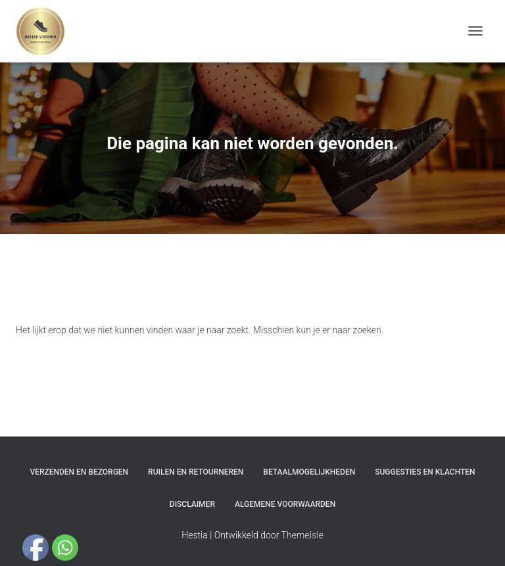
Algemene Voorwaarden (285, 504)
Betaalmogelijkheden (309, 472)
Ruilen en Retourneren (195, 472)
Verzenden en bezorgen (79, 472)
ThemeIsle (302, 535)
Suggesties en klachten (425, 472)
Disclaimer (192, 504)
